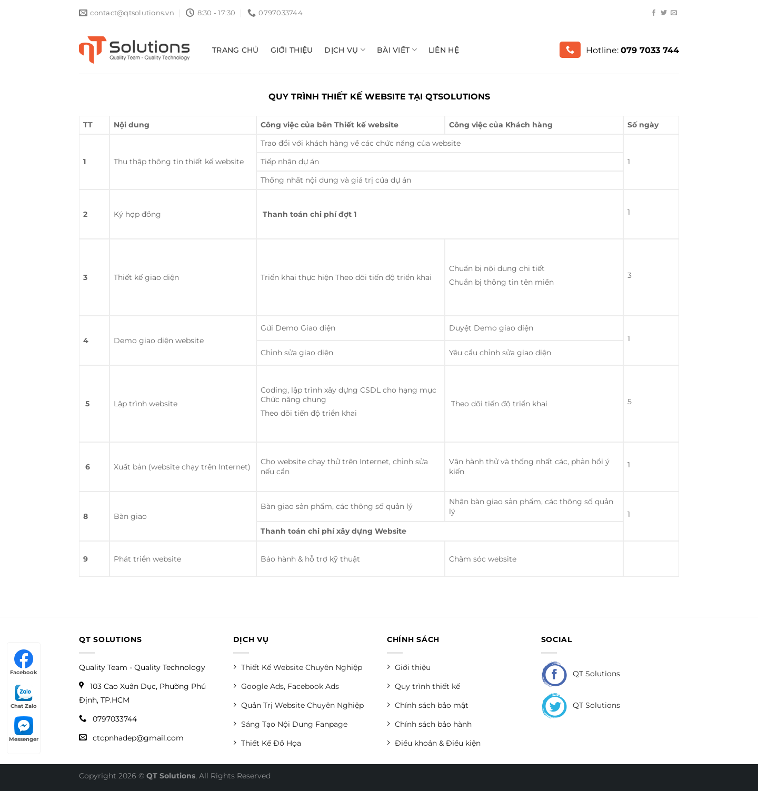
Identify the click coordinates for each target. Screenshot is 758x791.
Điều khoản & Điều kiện (434, 743)
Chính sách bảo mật (427, 705)
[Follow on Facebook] (654, 13)
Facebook (23, 662)
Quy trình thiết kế (423, 686)
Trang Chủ (235, 50)
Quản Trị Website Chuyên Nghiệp (298, 705)
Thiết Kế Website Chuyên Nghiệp (297, 667)
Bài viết (397, 50)
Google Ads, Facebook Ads (286, 686)
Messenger (23, 729)
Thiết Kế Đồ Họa (267, 743)
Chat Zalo (24, 696)
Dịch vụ (344, 50)
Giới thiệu (292, 50)
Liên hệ (443, 50)
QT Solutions (580, 673)
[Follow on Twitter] (664, 13)
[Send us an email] (674, 13)
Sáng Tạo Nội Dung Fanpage (290, 724)
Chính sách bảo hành (429, 724)
